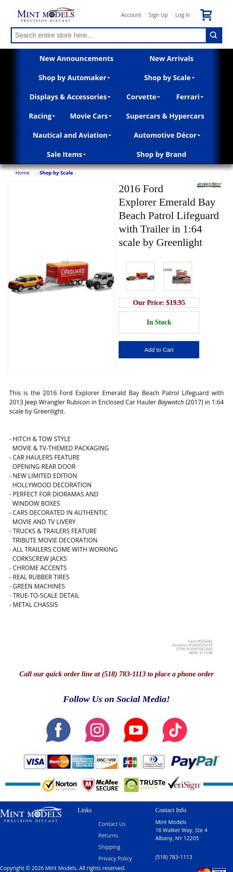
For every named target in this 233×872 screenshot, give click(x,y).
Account (131, 14)
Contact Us (112, 823)
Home (22, 172)
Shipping (109, 847)
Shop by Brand (162, 154)
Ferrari (189, 96)
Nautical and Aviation (72, 135)
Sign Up (158, 14)
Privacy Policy (115, 858)
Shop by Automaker (74, 77)
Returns (108, 835)
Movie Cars (91, 115)
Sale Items (66, 154)
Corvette (143, 96)
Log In (182, 14)
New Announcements (77, 58)
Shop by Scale (169, 77)
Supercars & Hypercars (165, 115)
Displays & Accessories (70, 96)
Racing (42, 115)
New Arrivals (171, 58)
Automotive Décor (167, 135)
